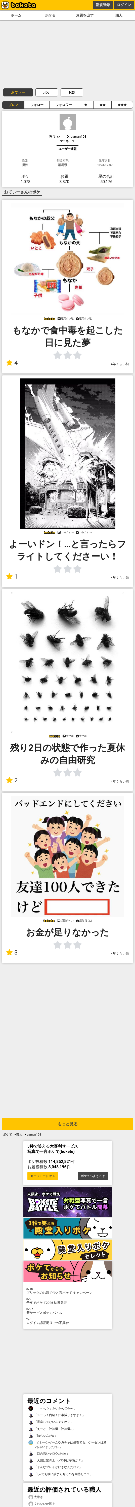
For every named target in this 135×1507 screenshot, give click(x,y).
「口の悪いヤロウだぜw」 (48, 1453)
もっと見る (68, 1124)
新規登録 (103, 5)
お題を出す (85, 15)
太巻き (35, 1497)
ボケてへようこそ (93, 1176)
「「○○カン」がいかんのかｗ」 (52, 1408)
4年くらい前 (120, 364)
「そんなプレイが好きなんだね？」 (55, 1467)
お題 (71, 92)
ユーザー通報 (68, 148)
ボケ (46, 92)
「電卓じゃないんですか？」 (50, 1422)
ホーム (16, 15)
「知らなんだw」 (42, 1435)
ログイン (124, 5)
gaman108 (34, 1134)
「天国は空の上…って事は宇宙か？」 (56, 1460)
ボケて (7, 1134)
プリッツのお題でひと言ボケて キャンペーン (67, 1291)
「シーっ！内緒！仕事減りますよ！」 (56, 1415)
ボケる (50, 15)
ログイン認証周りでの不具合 (67, 1321)
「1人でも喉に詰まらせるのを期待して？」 (60, 1474)
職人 (118, 15)
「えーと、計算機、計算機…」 (51, 1429)
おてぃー (18, 92)
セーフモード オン (42, 1176)
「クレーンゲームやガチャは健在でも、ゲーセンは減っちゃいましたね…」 (67, 1444)
